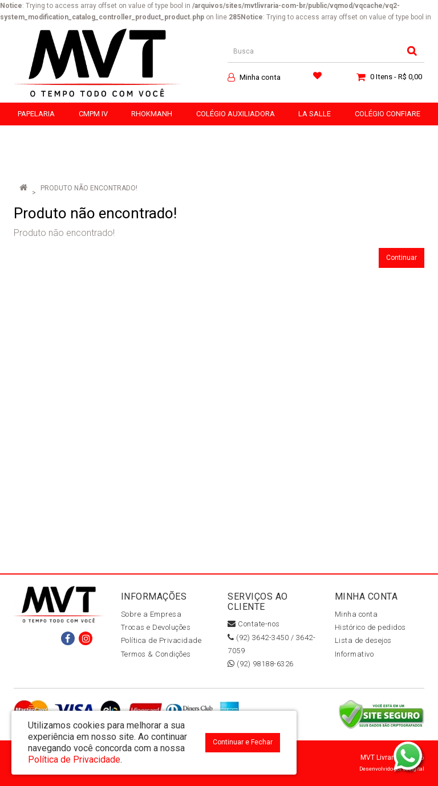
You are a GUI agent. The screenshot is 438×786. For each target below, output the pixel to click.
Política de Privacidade (161, 640)
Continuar (401, 258)
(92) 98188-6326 (261, 663)
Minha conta (356, 614)
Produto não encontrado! (88, 188)
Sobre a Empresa (151, 614)
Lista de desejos (363, 640)
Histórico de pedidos (370, 627)
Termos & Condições (156, 654)
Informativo (354, 654)
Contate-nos (254, 624)
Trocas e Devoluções (156, 627)
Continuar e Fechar (243, 742)
